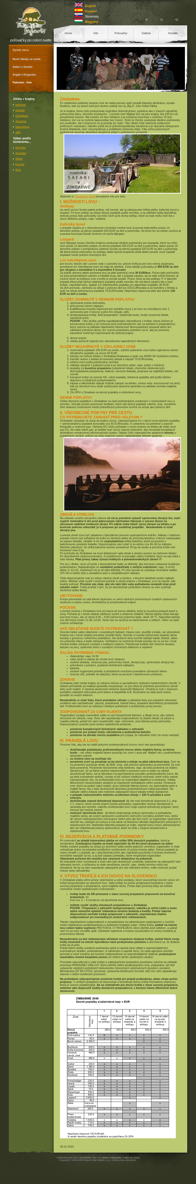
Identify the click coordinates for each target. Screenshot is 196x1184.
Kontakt (173, 33)
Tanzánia (20, 121)
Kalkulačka (115, 1157)
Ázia (18, 169)
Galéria (146, 33)
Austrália (20, 153)
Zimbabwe (21, 115)
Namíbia (20, 104)
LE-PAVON (85, 1157)
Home (68, 33)
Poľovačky (121, 33)
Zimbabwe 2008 (85, 196)
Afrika (18, 158)
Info (95, 33)
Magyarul (91, 22)
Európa (19, 164)
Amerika (20, 147)
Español (91, 11)
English (90, 6)
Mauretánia (22, 126)
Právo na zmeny (131, 1157)
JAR (18, 132)
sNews (105, 1157)
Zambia (20, 110)
